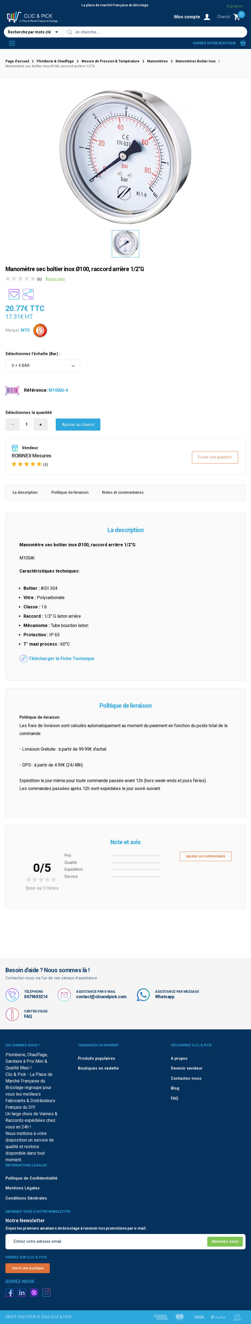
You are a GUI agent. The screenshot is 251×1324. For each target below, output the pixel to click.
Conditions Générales (26, 1198)
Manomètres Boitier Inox (195, 61)
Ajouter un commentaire (205, 856)
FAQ (28, 1016)
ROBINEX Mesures (31, 455)
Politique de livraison (69, 492)
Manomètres (157, 61)
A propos (235, 6)
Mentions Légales (22, 1188)
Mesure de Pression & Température (110, 61)
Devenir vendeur (187, 1068)
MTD (25, 330)
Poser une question (215, 457)
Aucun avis (55, 279)
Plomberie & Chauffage (55, 61)
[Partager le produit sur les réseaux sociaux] (28, 294)
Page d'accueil (17, 61)
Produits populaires (96, 1058)
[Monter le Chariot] (231, 17)
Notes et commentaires (123, 492)
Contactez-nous (186, 1078)
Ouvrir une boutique (28, 1268)
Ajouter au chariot (78, 424)
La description (25, 492)
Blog (175, 1088)
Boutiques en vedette (98, 1068)
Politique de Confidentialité (31, 1178)
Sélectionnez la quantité (28, 412)
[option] (125, 243)
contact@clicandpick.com (101, 996)
